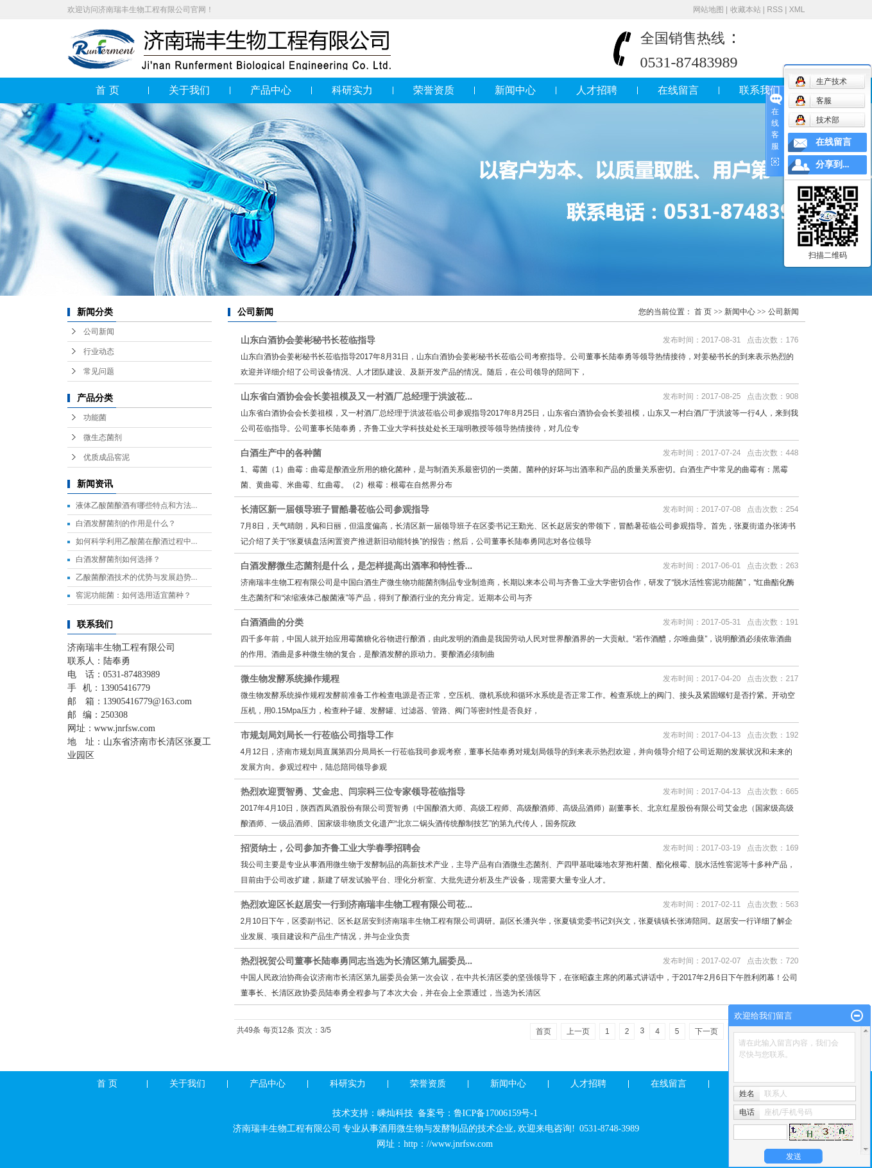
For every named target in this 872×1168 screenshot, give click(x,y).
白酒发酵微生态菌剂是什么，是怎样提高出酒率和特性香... (357, 566)
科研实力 (352, 90)
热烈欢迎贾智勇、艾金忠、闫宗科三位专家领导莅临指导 (353, 791)
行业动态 (98, 351)
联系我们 (759, 90)
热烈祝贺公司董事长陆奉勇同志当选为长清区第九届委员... (357, 961)
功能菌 (95, 417)
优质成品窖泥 (106, 457)
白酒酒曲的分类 (272, 622)
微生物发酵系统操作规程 (290, 678)
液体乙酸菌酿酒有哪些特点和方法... (137, 505)
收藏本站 (745, 9)
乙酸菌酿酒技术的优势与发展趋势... (137, 577)
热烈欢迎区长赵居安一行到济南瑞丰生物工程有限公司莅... (357, 904)
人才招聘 (596, 90)
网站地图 (708, 9)
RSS (775, 9)
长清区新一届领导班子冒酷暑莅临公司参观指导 (335, 509)
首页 (543, 1031)
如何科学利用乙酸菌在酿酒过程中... (137, 541)
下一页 (706, 1031)
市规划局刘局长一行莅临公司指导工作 (317, 735)
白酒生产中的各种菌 (281, 453)
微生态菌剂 (102, 437)
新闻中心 (515, 90)
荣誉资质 (433, 90)
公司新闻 (98, 331)
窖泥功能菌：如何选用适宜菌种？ (133, 595)
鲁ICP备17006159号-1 (497, 1113)
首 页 (107, 90)
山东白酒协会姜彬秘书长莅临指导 (308, 340)
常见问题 (98, 371)
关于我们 (189, 90)
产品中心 (270, 90)
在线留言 (678, 90)
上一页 (578, 1031)
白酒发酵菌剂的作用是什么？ (126, 523)
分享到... (833, 164)
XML (797, 9)
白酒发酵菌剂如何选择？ (118, 559)
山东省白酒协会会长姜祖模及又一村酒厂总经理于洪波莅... (357, 396)
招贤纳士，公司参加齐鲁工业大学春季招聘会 (330, 848)
